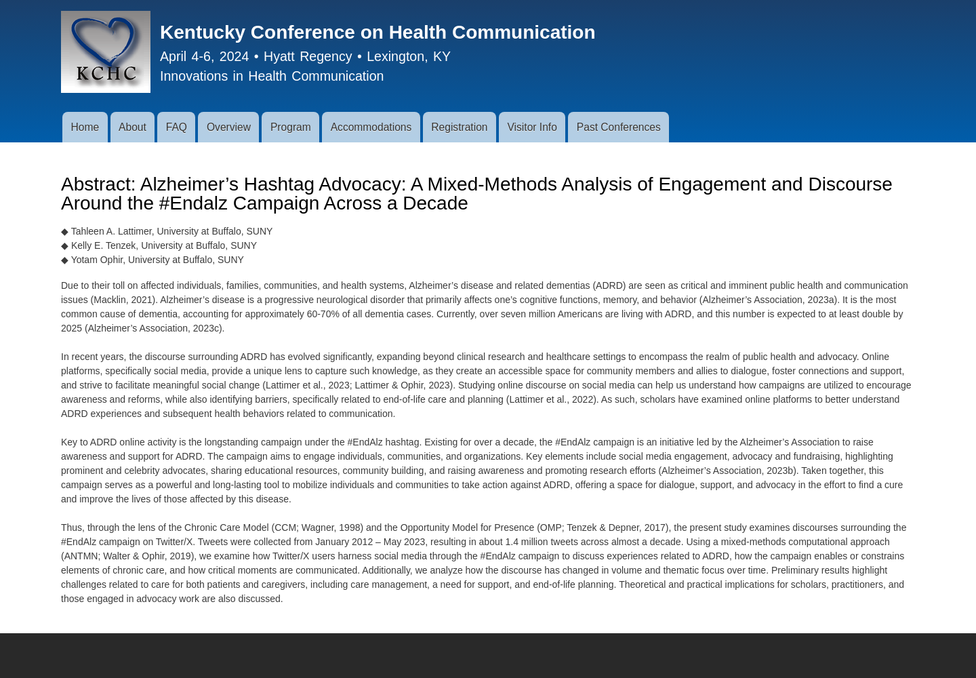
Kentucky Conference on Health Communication (378, 32)
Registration (459, 127)
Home (84, 127)
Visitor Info (531, 127)
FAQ (176, 127)
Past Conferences (619, 127)
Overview (229, 127)
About (132, 127)
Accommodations (371, 127)
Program (290, 127)
